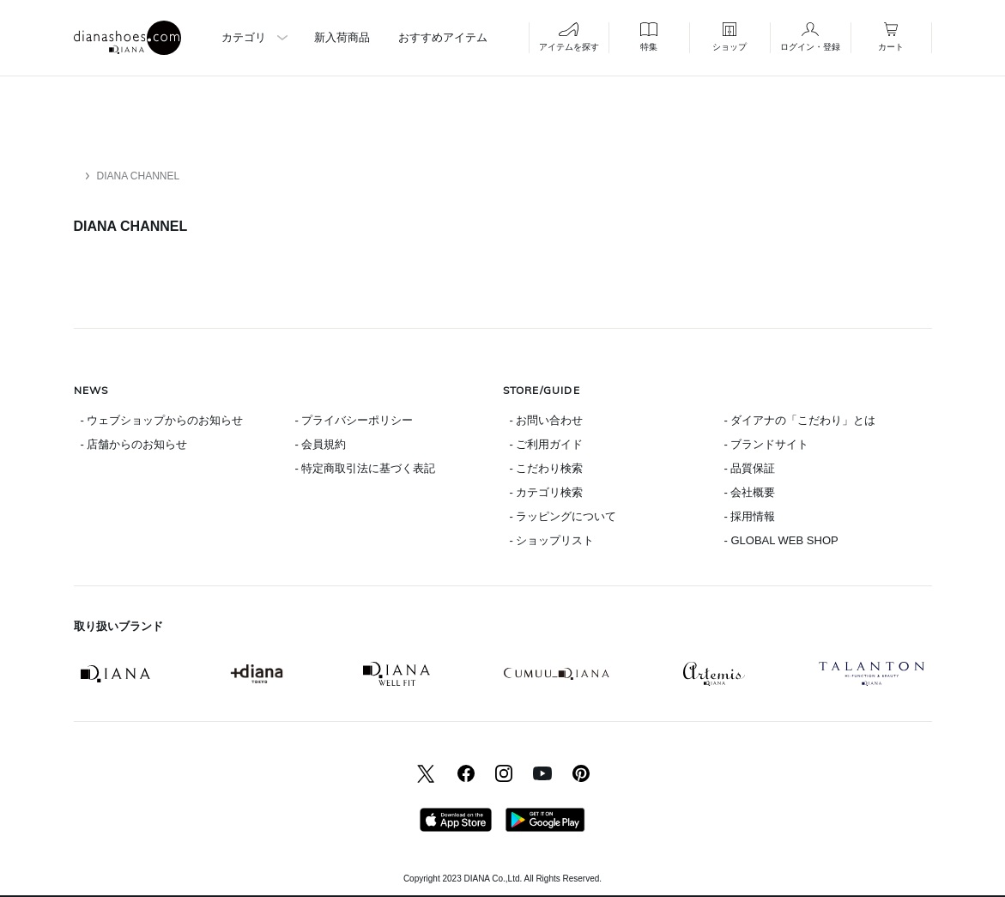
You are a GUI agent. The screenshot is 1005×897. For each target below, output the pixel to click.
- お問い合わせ (547, 420)
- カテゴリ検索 (547, 492)
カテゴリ (243, 37)
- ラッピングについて (563, 516)
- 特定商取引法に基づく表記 (365, 468)
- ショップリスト (552, 540)
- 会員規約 (321, 444)
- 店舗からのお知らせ (134, 444)
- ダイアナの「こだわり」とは (800, 420)
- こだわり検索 (547, 468)
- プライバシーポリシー (354, 420)
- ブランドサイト (766, 444)
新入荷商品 (342, 37)
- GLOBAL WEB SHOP (781, 540)
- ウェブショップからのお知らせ (162, 420)
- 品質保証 (750, 468)
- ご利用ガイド (547, 444)
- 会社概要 (750, 492)
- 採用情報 (750, 516)
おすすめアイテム (442, 37)
